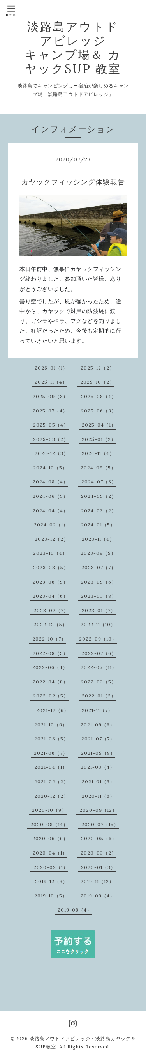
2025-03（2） (51, 439)
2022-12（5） (50, 624)
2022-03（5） (98, 682)
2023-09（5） (98, 553)
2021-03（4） (98, 767)
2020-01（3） (98, 867)
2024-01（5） (98, 525)
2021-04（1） (50, 767)
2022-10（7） (49, 639)
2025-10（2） (97, 382)
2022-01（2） (99, 696)
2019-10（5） (50, 896)
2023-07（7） (98, 567)
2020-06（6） (50, 838)
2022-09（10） (98, 639)
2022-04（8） (50, 682)
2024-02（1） (51, 525)
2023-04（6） (50, 596)
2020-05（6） (99, 838)
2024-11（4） (98, 453)
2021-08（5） (51, 739)
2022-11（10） (98, 624)
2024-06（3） (50, 496)
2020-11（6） (98, 796)
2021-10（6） (50, 725)
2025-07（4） (50, 411)
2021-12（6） (52, 710)
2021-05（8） (98, 753)
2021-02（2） (51, 781)
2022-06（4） (50, 667)
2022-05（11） (99, 667)
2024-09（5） (98, 468)
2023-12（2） (52, 539)
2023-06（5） (50, 582)
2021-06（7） (51, 753)
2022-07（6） (98, 653)
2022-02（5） (51, 696)
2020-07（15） (100, 824)
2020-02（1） (50, 867)
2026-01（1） (51, 368)
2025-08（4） (98, 396)
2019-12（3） (51, 881)
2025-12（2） (97, 368)
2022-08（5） (50, 653)
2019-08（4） (75, 910)
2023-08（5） (51, 567)
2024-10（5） (50, 468)
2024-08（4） (50, 482)
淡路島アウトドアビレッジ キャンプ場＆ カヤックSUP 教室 (73, 47)
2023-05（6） (98, 582)
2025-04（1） (99, 425)
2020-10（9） (49, 810)
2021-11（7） (97, 710)
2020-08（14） (49, 824)
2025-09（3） (50, 396)
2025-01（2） (99, 439)
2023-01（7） (99, 610)
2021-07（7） (98, 739)
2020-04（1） (50, 853)
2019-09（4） (98, 896)
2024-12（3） (52, 453)
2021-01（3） (98, 781)
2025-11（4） (51, 382)
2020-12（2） (51, 796)
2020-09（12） (98, 810)
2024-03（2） (98, 510)
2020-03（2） (98, 853)
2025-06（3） (98, 411)
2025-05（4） (51, 425)
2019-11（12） (97, 881)
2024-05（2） (98, 496)
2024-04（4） (50, 510)
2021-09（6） (98, 725)
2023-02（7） (51, 610)
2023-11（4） (98, 539)
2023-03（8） (98, 596)
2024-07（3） (98, 482)
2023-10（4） (50, 553)
